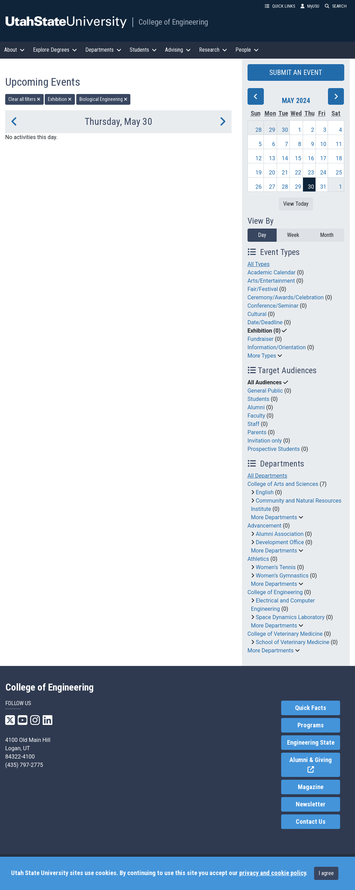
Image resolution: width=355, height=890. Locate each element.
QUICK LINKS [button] (280, 6)
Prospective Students (274, 449)
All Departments (267, 475)
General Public (265, 390)
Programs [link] (310, 725)
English (265, 492)
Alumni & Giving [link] (314, 765)
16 (311, 158)
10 (323, 144)
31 (323, 186)
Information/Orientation (277, 347)
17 (323, 158)
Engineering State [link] (311, 742)
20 (272, 172)
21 (285, 172)
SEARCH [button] (336, 6)
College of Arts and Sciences (283, 484)
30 (285, 130)
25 (339, 172)
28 (259, 130)
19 (259, 172)
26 (259, 186)
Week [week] (293, 235)
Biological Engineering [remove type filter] (103, 99)
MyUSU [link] (310, 6)
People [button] (247, 49)
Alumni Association (280, 534)
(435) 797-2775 (24, 765)
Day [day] (262, 235)
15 (298, 158)
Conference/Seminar (273, 305)
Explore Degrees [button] (55, 49)
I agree (326, 873)
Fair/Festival (263, 289)
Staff (254, 424)
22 (298, 172)
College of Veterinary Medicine (285, 634)
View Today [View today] (296, 203)
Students (258, 399)
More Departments (274, 517)
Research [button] (213, 49)
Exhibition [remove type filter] (60, 99)
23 (311, 172)
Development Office (280, 542)
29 (272, 130)
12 (259, 158)
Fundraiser (261, 339)
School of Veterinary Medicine (292, 642)
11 (339, 144)
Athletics (258, 559)
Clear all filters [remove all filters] (24, 99)
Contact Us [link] (311, 821)
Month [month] (327, 235)
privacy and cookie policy (272, 873)
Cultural (257, 314)
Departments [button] (103, 49)
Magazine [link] (310, 787)
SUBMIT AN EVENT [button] (295, 72)
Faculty (256, 415)
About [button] (14, 49)
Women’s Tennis (276, 567)
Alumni (256, 407)
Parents (257, 432)
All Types (259, 264)
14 (285, 158)
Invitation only (265, 440)
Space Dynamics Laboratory (290, 617)
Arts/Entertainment (271, 280)
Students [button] (143, 49)
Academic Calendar (272, 272)
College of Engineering (173, 21)
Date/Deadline (265, 322)
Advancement (265, 525)
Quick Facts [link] (310, 708)
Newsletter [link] (311, 804)
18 (339, 158)
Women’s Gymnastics (282, 575)
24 (323, 172)
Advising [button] (178, 49)
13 (272, 158)
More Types (262, 355)
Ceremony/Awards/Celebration (286, 297)
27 (272, 186)
